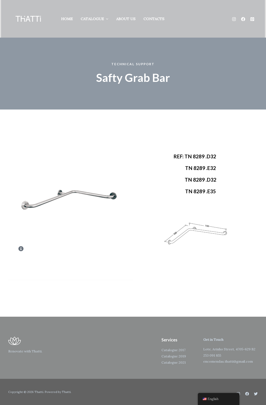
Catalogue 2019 (173, 356)
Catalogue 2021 (173, 362)
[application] (105, 19)
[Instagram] (234, 19)
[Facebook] (243, 19)
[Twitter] (256, 394)
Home (67, 18)
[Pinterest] (252, 19)
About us (124, 18)
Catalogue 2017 (173, 350)
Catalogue (94, 19)
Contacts (152, 18)
